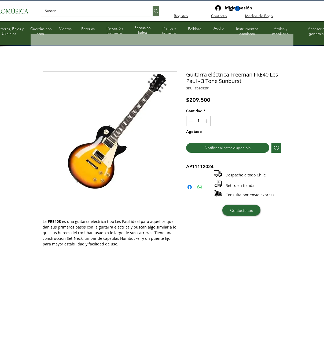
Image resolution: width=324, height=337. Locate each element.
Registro (181, 15)
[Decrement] (190, 121)
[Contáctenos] (241, 210)
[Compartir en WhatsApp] (200, 187)
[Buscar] (93, 11)
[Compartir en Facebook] (189, 187)
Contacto (219, 15)
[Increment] (206, 121)
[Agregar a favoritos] (276, 148)
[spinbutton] (198, 121)
